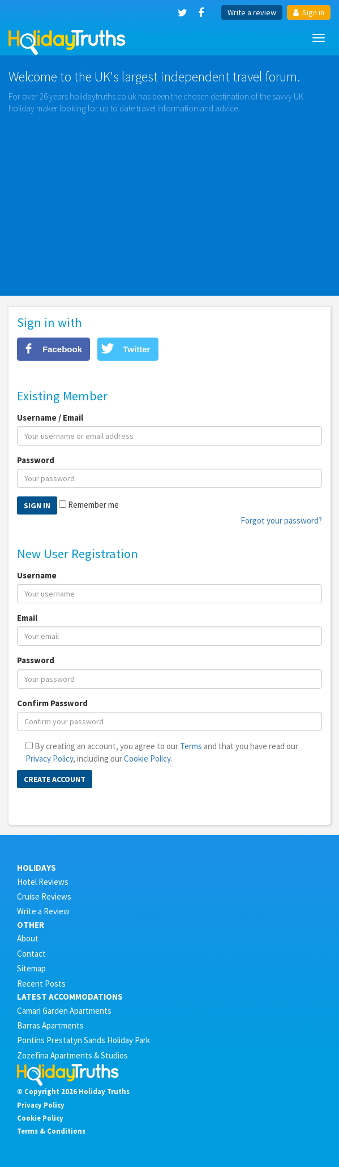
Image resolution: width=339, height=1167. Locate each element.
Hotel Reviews (42, 881)
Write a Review (43, 911)
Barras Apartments (50, 1025)
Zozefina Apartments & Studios (72, 1055)
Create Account (54, 779)
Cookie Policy (147, 758)
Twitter (136, 349)
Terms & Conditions (51, 1130)
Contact (31, 953)
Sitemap (31, 968)
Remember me (93, 504)
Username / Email (50, 417)
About (27, 938)
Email (27, 617)
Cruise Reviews (44, 896)
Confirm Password (52, 703)
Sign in (308, 12)
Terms (191, 746)
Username (37, 575)
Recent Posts (41, 983)
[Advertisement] (169, 199)
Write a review (252, 12)
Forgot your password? (281, 520)
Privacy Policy (49, 758)
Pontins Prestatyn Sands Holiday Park (83, 1040)
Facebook (62, 349)
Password (35, 460)
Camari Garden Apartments (64, 1010)
